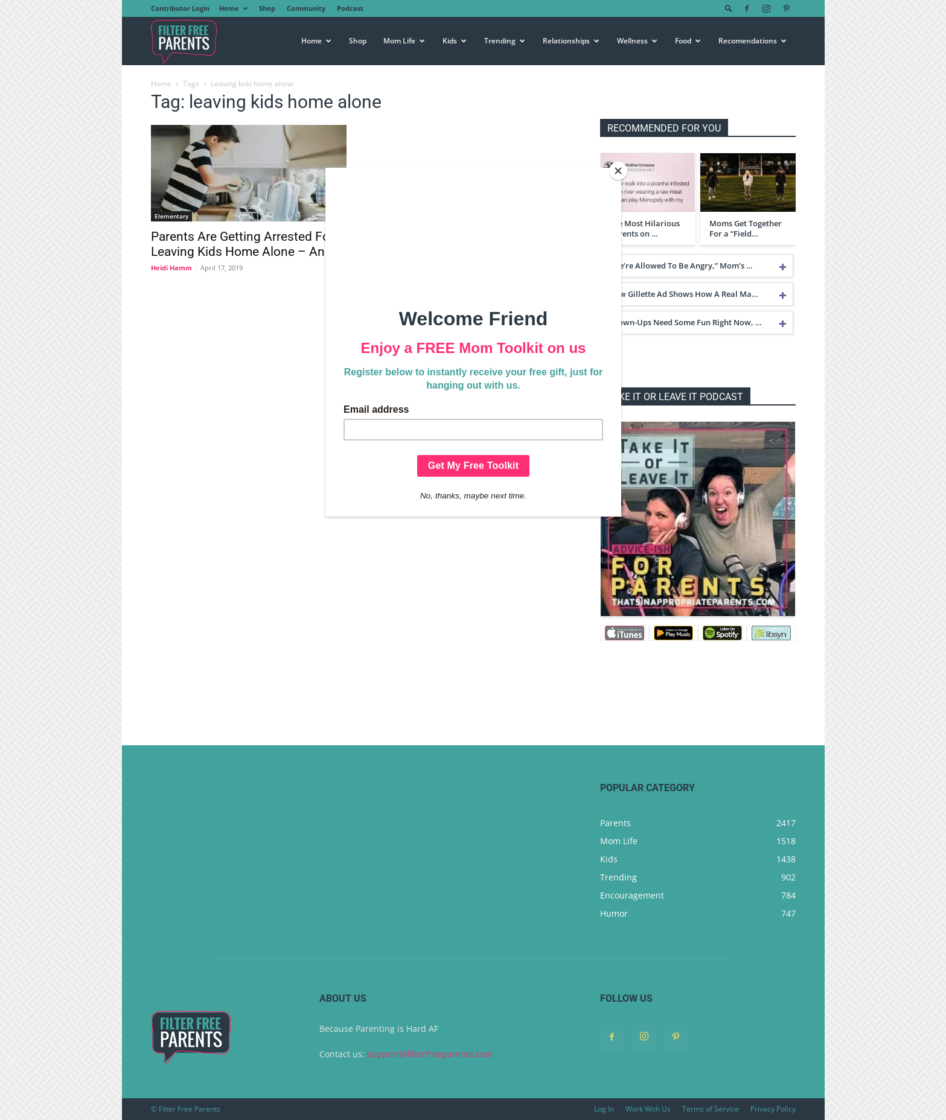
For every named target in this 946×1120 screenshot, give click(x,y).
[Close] (618, 171)
